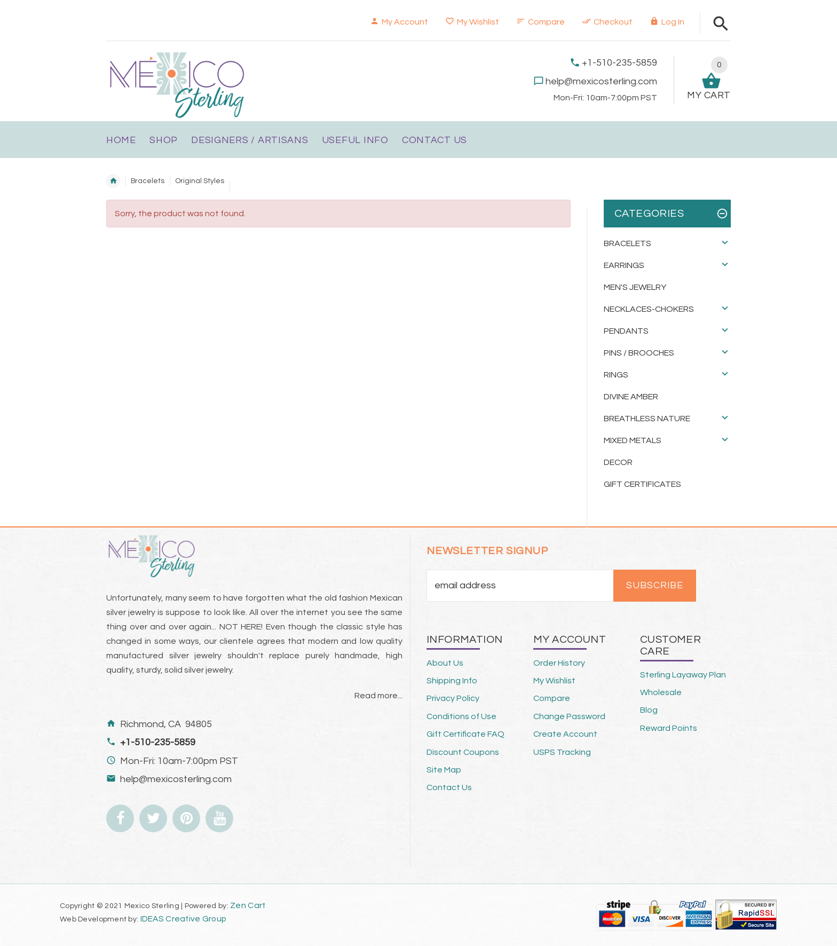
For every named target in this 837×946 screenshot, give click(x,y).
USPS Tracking (562, 752)
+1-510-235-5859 (619, 63)
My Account (399, 22)
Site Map (444, 770)
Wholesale (661, 692)
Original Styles (199, 181)
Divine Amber (631, 396)
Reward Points (668, 728)
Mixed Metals (632, 440)
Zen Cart (247, 905)
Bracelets (147, 181)
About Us (445, 663)
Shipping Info (452, 680)
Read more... (378, 695)
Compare (540, 22)
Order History (559, 663)
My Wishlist (472, 22)
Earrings (624, 265)
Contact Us (449, 787)
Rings (616, 374)
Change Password (569, 716)
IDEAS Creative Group (182, 919)
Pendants (626, 331)
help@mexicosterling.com (601, 81)
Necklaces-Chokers (649, 309)
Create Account (565, 734)
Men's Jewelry (635, 287)
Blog (649, 710)
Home (113, 181)
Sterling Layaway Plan (683, 675)
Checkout (607, 22)
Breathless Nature (647, 418)
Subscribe (654, 585)
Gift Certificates (642, 484)
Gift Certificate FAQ (465, 734)
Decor (618, 462)
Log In (667, 22)
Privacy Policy (453, 698)
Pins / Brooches (639, 353)
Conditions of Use (461, 716)
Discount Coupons (463, 752)
